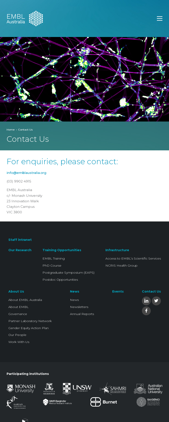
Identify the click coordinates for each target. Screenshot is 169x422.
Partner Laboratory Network (30, 321)
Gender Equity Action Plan (28, 328)
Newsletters (79, 307)
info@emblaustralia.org (26, 173)
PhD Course (51, 265)
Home (11, 129)
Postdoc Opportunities (60, 280)
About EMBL (18, 307)
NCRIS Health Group (121, 265)
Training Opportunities (61, 250)
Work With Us (18, 342)
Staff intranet (20, 240)
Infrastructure (117, 250)
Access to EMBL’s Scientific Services (133, 258)
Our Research (19, 250)
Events (118, 291)
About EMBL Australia (25, 300)
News (74, 291)
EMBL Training (53, 258)
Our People (17, 335)
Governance (17, 314)
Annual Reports (82, 314)
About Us (16, 291)
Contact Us (151, 291)
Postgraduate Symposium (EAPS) (68, 273)
